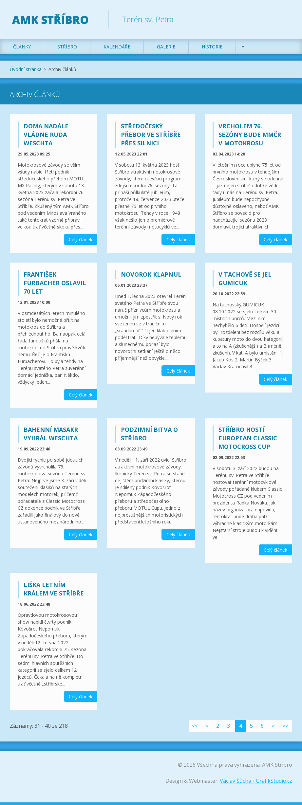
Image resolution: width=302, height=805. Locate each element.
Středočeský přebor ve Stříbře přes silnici (151, 137)
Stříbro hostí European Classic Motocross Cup (247, 441)
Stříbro (67, 49)
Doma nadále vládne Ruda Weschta (46, 137)
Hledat (285, 19)
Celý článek (80, 242)
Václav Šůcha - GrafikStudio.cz (256, 783)
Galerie (166, 49)
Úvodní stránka (26, 72)
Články (22, 49)
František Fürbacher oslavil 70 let (55, 285)
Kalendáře (117, 49)
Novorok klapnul (151, 277)
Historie (212, 49)
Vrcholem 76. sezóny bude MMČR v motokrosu (249, 137)
